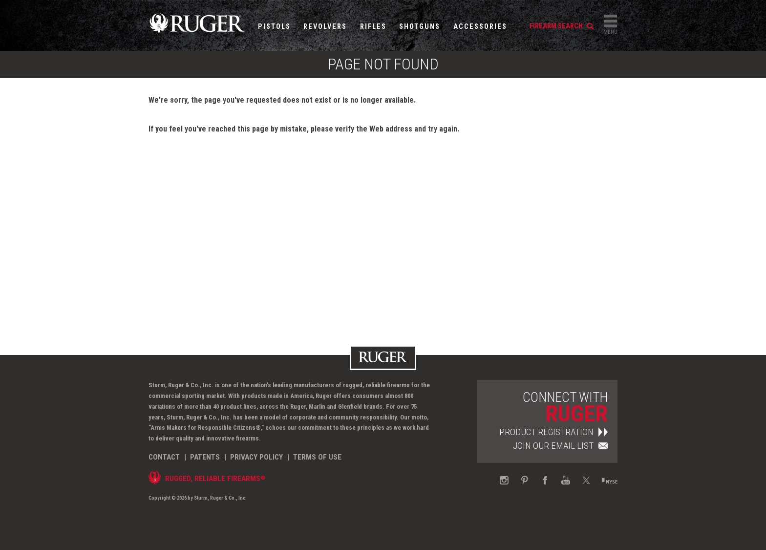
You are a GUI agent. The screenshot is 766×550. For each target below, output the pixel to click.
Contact (164, 457)
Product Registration (553, 432)
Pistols (274, 26)
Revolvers (325, 26)
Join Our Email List (560, 445)
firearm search (562, 26)
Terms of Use (317, 457)
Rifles (373, 26)
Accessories (480, 26)
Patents (205, 457)
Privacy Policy (256, 457)
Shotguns (419, 26)
